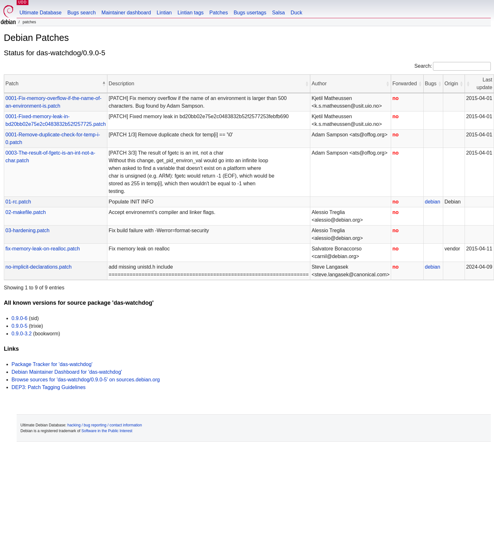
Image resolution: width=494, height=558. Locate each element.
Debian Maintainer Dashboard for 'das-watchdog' (67, 372)
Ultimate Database (40, 12)
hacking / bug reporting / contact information (104, 425)
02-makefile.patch (25, 212)
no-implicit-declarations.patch (38, 267)
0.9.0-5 (19, 326)
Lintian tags (190, 12)
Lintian (164, 12)
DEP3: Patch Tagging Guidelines (49, 387)
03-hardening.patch (27, 230)
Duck (296, 12)
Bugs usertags (250, 12)
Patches (218, 12)
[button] (104, 83)
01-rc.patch (18, 201)
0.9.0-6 (19, 318)
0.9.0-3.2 (22, 333)
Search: (423, 66)
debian (432, 201)
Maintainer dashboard (126, 12)
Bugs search (81, 12)
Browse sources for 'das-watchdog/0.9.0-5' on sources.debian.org (86, 379)
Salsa (278, 12)
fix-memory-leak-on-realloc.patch (42, 248)
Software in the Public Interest (106, 431)
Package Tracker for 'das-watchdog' (52, 364)
